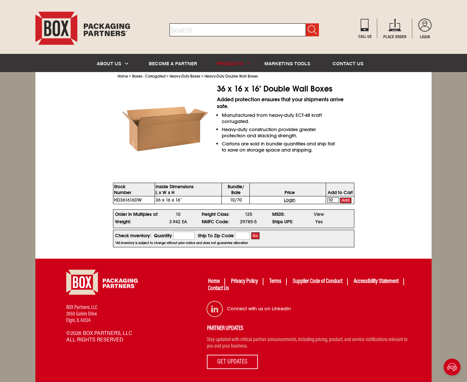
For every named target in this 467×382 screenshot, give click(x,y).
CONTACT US (348, 63)
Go (255, 236)
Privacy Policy (244, 282)
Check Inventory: (133, 236)
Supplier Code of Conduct (317, 282)
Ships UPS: (282, 222)
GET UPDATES (232, 362)
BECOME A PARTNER (173, 63)
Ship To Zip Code (216, 236)
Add (345, 200)
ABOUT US (112, 63)
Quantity (163, 236)
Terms (275, 282)
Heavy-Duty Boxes (185, 76)
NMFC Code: (215, 222)
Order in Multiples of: (136, 214)
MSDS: (278, 214)
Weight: (123, 222)
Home (123, 76)
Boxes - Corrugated (148, 76)
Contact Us (218, 289)
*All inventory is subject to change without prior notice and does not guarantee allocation (181, 243)
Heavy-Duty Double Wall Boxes (231, 76)
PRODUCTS (233, 63)
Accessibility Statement (376, 282)
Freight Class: (216, 214)
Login (289, 200)
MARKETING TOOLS (287, 63)
